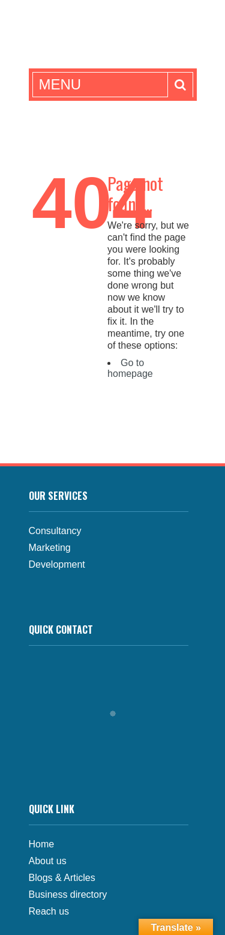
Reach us (49, 911)
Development (57, 564)
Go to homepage (130, 368)
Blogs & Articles (62, 878)
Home (42, 844)
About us (48, 861)
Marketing (50, 548)
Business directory (68, 894)
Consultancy (55, 531)
